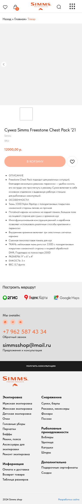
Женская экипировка (17, 409)
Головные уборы (14, 424)
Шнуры (46, 452)
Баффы (7, 434)
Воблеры (47, 437)
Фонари (47, 414)
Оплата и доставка (16, 469)
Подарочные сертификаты (59, 467)
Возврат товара (13, 474)
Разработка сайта (68, 499)
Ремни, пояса (12, 439)
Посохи (46, 419)
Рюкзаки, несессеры (55, 409)
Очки (6, 419)
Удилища (47, 442)
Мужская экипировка (17, 403)
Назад (7, 19)
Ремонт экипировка (16, 454)
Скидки (46, 473)
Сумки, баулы (50, 403)
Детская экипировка (17, 414)
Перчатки (9, 429)
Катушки (47, 447)
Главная (19, 19)
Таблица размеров (15, 479)
